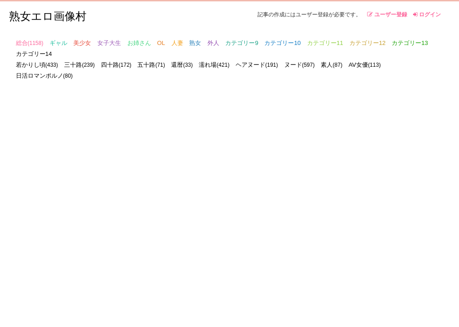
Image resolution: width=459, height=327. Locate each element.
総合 (30, 43)
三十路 (79, 64)
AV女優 (364, 64)
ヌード (299, 64)
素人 (331, 64)
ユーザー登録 (387, 14)
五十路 (151, 64)
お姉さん (139, 43)
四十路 (116, 64)
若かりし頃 (37, 64)
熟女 (195, 43)
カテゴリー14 (34, 53)
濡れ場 (214, 64)
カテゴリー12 (367, 43)
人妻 (177, 43)
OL (161, 43)
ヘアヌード (257, 64)
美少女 (82, 43)
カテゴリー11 (325, 43)
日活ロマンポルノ (44, 75)
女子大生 (109, 43)
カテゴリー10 (282, 43)
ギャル (58, 43)
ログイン (427, 14)
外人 (213, 43)
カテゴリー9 (241, 43)
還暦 (181, 64)
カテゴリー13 (410, 43)
